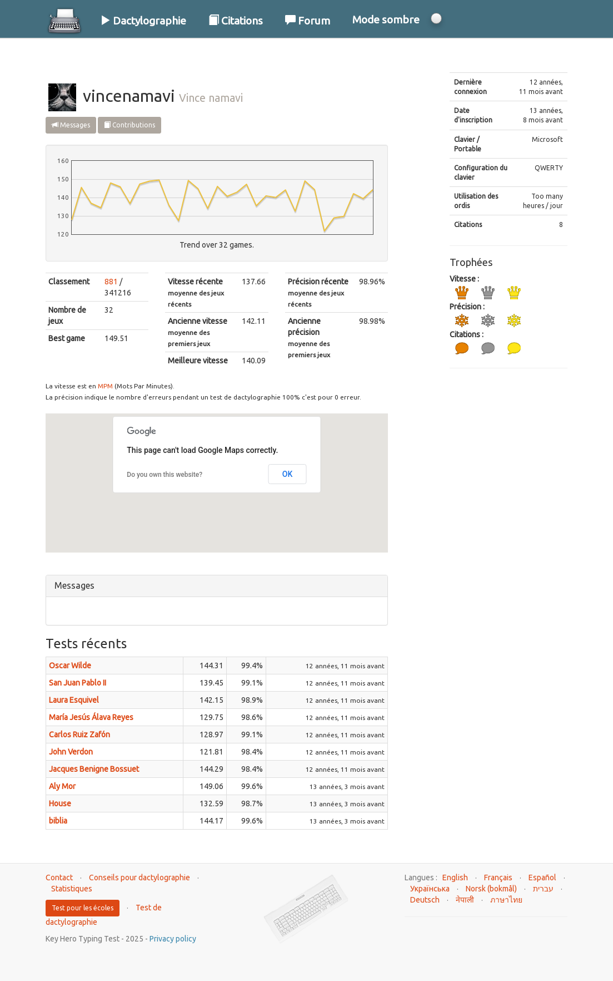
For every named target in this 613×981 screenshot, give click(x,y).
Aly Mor (62, 786)
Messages (71, 125)
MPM (105, 386)
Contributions (129, 125)
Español (542, 877)
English (455, 877)
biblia (58, 820)
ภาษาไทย (506, 899)
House (60, 803)
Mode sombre (386, 19)
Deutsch (425, 899)
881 (111, 281)
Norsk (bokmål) (491, 888)
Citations (235, 20)
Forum (307, 20)
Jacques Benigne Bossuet (94, 769)
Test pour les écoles (82, 907)
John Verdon (71, 751)
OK (287, 474)
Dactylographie (143, 20)
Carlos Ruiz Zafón (79, 734)
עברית (543, 888)
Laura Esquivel (74, 700)
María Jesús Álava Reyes (91, 717)
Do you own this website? (164, 475)
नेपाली (465, 899)
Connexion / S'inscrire (507, 55)
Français (498, 877)
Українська (430, 888)
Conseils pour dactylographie (139, 877)
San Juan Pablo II (77, 682)
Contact (59, 877)
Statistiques (71, 888)
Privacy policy (172, 938)
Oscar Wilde (70, 665)
